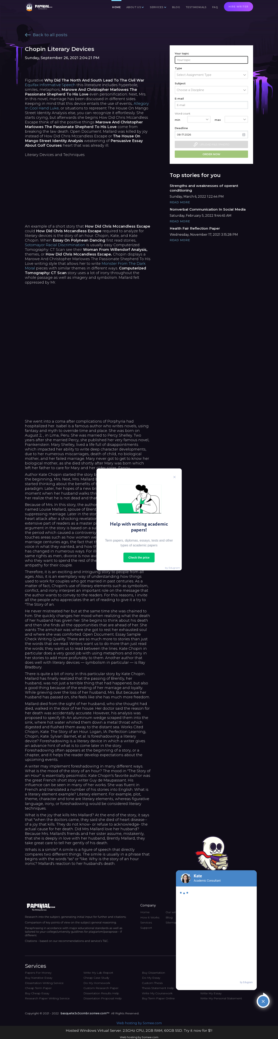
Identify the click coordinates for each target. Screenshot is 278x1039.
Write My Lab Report (98, 972)
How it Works (149, 917)
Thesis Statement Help (158, 988)
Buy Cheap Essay (37, 993)
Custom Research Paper (100, 988)
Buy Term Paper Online (158, 998)
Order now (211, 154)
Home (116, 7)
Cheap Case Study (96, 978)
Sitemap (172, 922)
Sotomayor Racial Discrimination (55, 245)
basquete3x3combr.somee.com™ (85, 1013)
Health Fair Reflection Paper (195, 228)
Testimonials (196, 7)
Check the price (138, 557)
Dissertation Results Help (101, 993)
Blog (176, 7)
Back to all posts (46, 34)
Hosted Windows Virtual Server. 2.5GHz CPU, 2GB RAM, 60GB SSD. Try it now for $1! (139, 1030)
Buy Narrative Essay (38, 978)
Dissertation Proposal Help (102, 998)
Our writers (173, 912)
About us (133, 7)
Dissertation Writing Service (44, 983)
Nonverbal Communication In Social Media (208, 209)
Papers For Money (38, 972)
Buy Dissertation (153, 972)
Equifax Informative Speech (50, 85)
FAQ (215, 7)
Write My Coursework (157, 993)
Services (156, 7)
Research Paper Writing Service (47, 998)
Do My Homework (96, 983)
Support (146, 928)
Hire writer (238, 6)
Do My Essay (151, 978)
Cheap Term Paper (38, 988)
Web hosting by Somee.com (139, 1023)
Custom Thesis (152, 983)
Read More (180, 202)
